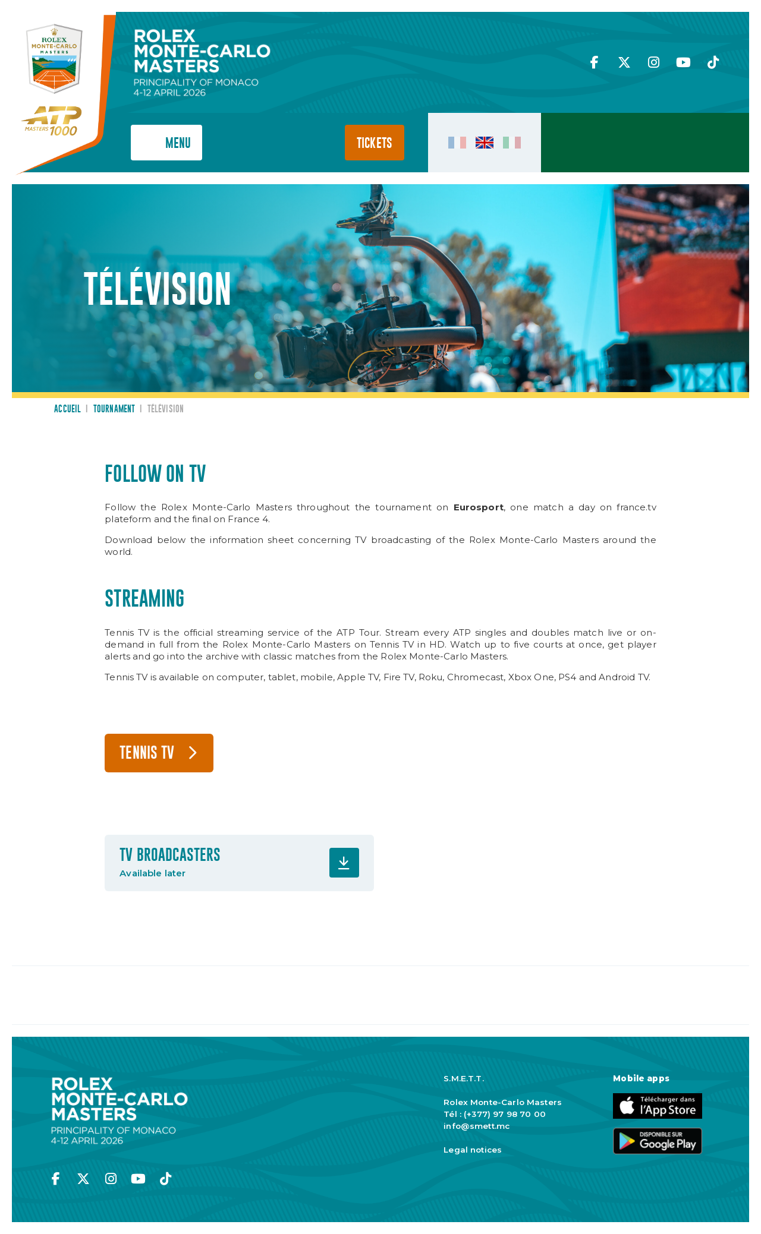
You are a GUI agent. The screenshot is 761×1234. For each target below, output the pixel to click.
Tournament (114, 409)
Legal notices (473, 1149)
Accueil (67, 409)
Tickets (374, 143)
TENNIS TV (147, 753)
